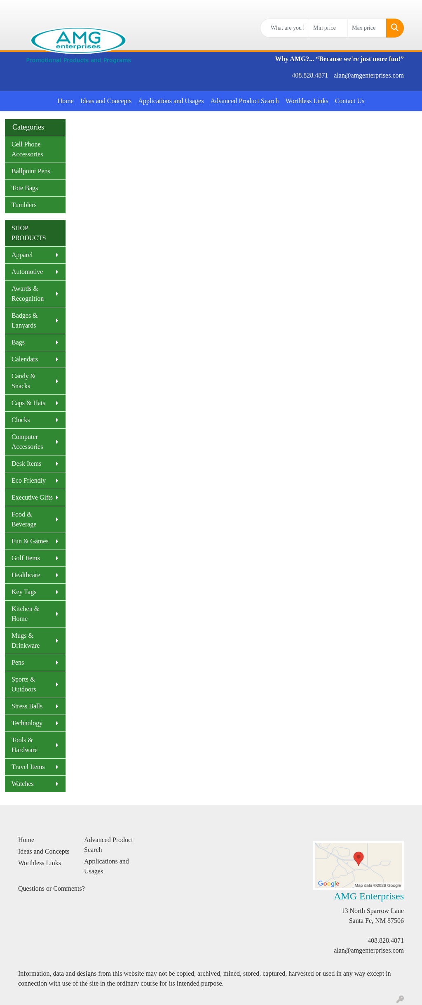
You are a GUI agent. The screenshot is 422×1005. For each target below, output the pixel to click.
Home (66, 100)
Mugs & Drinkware (26, 640)
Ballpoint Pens (31, 171)
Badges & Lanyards (25, 320)
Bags (18, 342)
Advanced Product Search (244, 100)
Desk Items (26, 463)
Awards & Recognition (28, 293)
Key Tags (24, 591)
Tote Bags (25, 187)
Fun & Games (30, 541)
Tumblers (24, 204)
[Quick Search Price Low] (328, 28)
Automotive (27, 271)
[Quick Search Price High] (367, 28)
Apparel (22, 254)
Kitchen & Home (25, 613)
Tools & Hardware (25, 744)
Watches (23, 783)
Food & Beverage (24, 519)
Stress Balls (27, 706)
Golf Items (26, 557)
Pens (18, 662)
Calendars (25, 359)
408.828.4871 (310, 75)
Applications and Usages (171, 100)
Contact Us (350, 100)
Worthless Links (307, 100)
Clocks (21, 419)
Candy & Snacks (23, 381)
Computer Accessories (27, 441)
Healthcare (26, 574)
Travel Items (28, 766)
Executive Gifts (32, 497)
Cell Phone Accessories (27, 149)
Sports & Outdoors (24, 684)
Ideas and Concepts (105, 100)
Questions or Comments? (51, 888)
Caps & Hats (28, 402)
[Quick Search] (284, 28)
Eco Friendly (29, 480)
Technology (27, 723)
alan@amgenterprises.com (369, 75)
